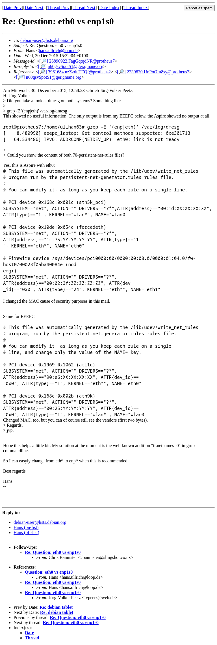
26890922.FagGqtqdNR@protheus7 (82, 61)
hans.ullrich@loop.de (58, 50)
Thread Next (84, 7)
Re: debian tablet (56, 607)
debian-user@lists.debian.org (46, 40)
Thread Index (135, 7)
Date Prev (13, 7)
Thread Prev (58, 7)
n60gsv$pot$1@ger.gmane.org (75, 66)
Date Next (34, 7)
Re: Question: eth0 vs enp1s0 (53, 552)
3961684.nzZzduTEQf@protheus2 (79, 71)
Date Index (109, 7)
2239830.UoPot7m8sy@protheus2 (158, 71)
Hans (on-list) (26, 527)
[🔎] (43, 61)
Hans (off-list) (26, 532)
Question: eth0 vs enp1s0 (49, 572)
